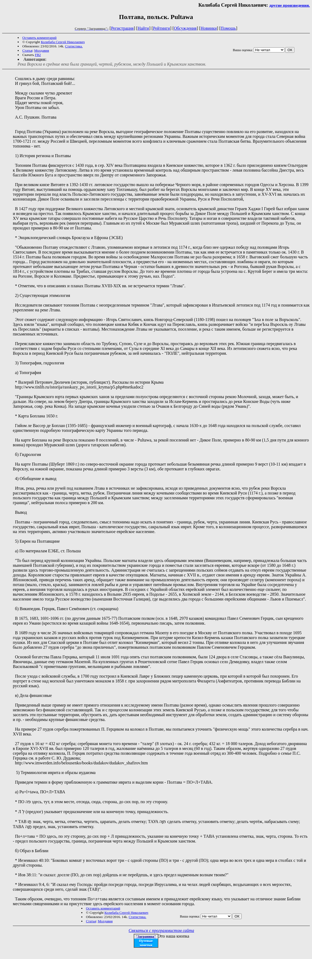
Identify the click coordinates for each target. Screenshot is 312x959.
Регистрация (122, 28)
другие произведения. (289, 5)
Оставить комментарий (39, 38)
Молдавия (41, 50)
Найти (143, 28)
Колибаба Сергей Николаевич (63, 42)
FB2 (38, 55)
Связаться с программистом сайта (161, 930)
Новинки (209, 28)
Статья (27, 50)
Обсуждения (185, 28)
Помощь (228, 28)
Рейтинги (161, 28)
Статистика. (74, 46)
